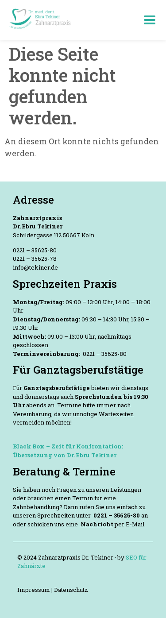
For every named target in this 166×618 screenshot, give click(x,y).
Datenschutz (71, 590)
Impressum (34, 590)
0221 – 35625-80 (35, 250)
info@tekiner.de (35, 267)
